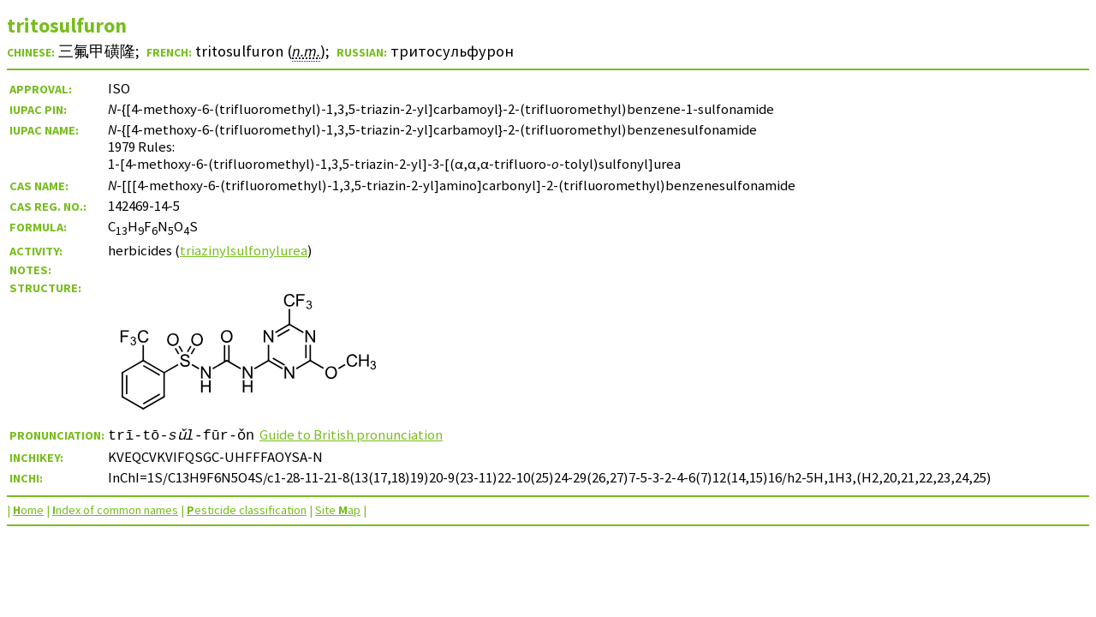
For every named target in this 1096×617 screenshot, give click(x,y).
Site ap (337, 510)
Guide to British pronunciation (351, 434)
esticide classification (247, 510)
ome (28, 510)
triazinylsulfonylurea (243, 250)
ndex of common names (115, 510)
